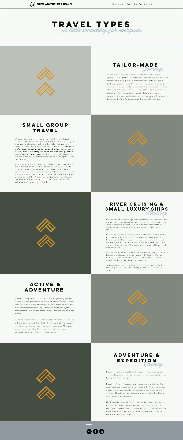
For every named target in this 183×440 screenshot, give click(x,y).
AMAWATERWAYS (119, 265)
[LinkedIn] (101, 431)
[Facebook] (95, 431)
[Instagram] (89, 431)
